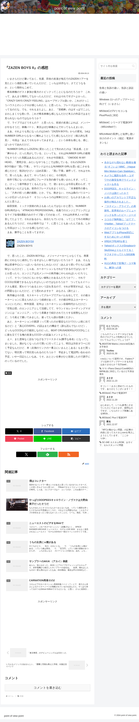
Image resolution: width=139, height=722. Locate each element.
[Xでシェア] (19, 431)
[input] (117, 66)
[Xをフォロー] (41, 454)
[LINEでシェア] (47, 439)
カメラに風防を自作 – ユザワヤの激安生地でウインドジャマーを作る (120, 180)
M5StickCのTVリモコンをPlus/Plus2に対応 (113, 113)
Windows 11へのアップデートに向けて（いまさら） (117, 101)
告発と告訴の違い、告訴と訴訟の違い (116, 90)
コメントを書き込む (47, 690)
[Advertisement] (69, 36)
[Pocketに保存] (19, 439)
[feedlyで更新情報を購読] (47, 454)
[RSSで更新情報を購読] (53, 454)
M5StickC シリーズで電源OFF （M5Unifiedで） (115, 124)
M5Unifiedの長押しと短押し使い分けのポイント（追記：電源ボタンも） (117, 138)
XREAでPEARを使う (115, 241)
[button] (76, 439)
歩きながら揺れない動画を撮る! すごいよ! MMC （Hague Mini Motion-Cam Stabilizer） (120, 167)
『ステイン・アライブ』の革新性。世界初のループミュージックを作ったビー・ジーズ (120, 210)
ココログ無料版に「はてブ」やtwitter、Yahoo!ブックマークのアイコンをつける (120, 224)
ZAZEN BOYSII (25, 241)
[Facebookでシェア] (47, 431)
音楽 (8, 373)
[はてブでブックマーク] (76, 431)
